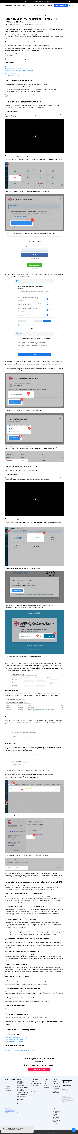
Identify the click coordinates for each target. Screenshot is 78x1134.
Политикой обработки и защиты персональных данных (10, 1111)
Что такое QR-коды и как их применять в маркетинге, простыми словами (27, 1048)
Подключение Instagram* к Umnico (13, 66)
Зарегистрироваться (60, 5)
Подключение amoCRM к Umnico (13, 68)
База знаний (28, 6)
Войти (50, 5)
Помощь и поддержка (10, 73)
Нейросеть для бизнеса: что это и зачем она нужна (20, 1050)
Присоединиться (39, 1069)
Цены (24, 5)
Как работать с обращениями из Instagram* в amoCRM (19, 70)
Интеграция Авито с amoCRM (14, 1041)
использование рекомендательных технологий (10, 1107)
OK (29, 1129)
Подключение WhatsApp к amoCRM (15, 1039)
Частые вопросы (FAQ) (11, 72)
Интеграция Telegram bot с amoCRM (16, 1037)
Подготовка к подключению (12, 65)
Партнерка (35, 5)
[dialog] (17, 1129)
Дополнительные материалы (12, 75)
